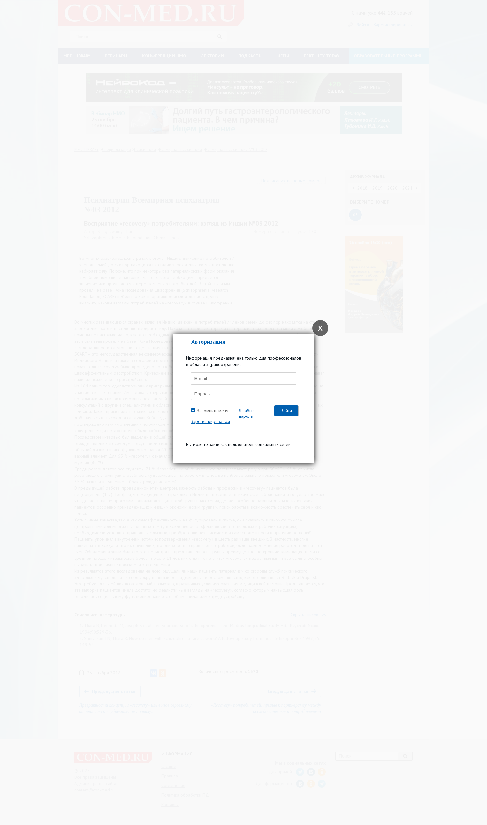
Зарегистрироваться (210, 421)
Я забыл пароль (247, 413)
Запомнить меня (212, 411)
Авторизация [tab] (208, 341)
